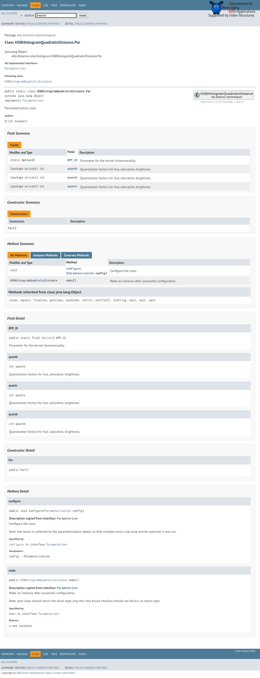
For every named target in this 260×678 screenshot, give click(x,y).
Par (10, 228)
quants (72, 186)
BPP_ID (72, 160)
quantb (72, 168)
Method (53, 23)
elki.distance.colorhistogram (36, 35)
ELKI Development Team (37, 673)
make (69, 280)
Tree (54, 5)
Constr (41, 23)
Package (22, 5)
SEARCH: (29, 15)
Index (82, 5)
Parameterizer (15, 68)
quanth (72, 177)
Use (45, 5)
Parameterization (81, 273)
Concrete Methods (76, 255)
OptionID (28, 160)
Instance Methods (45, 255)
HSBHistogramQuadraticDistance (28, 81)
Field (30, 23)
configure (73, 268)
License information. (64, 673)
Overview (7, 5)
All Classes (9, 13)
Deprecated (68, 5)
